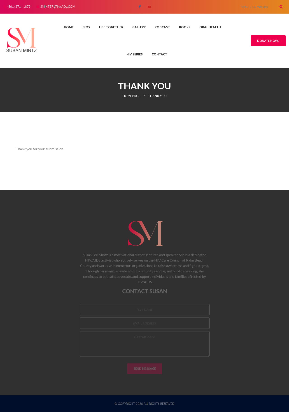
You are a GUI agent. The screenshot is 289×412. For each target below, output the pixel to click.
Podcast (162, 27)
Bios (86, 27)
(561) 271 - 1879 (18, 6)
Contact (159, 54)
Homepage (131, 96)
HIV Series (134, 54)
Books (184, 27)
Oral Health (210, 27)
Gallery (139, 27)
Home (69, 27)
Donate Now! (268, 41)
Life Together (111, 27)
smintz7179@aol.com (57, 6)
